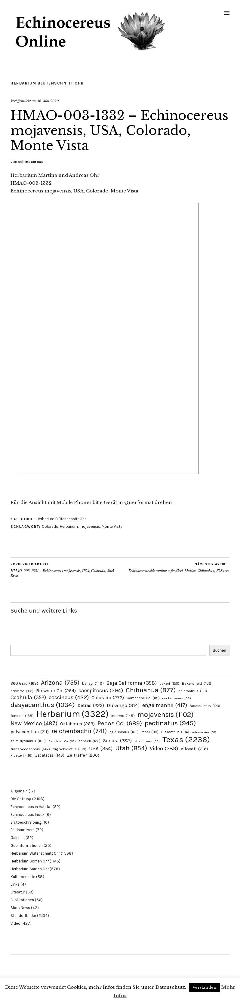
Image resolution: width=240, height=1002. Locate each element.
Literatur (18, 892)
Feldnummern (23, 830)
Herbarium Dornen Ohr (30, 861)
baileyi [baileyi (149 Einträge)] (93, 683)
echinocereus (30, 161)
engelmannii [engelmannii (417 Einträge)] (164, 705)
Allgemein (19, 791)
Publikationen (22, 900)
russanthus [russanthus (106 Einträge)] (175, 732)
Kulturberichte (23, 876)
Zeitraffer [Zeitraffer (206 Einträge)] (83, 755)
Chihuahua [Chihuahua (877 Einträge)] (151, 690)
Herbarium (69, 526)
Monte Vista (112, 526)
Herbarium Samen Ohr (30, 869)
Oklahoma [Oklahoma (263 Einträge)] (77, 724)
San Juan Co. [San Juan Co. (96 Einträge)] (62, 741)
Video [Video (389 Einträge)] (164, 748)
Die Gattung (21, 799)
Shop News (20, 907)
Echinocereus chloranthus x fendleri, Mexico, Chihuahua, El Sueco (178, 567)
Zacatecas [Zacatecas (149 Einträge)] (49, 755)
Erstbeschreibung (26, 822)
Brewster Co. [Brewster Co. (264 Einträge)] (56, 690)
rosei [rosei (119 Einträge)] (149, 732)
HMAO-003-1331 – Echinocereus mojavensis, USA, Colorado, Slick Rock (65, 570)
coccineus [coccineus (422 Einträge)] (69, 697)
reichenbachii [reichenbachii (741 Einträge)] (79, 731)
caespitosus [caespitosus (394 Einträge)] (100, 690)
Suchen (219, 650)
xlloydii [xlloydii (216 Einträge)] (194, 749)
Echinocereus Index (28, 814)
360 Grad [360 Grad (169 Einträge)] (24, 683)
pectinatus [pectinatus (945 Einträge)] (170, 723)
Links (15, 884)
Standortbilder (23, 915)
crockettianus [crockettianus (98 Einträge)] (176, 698)
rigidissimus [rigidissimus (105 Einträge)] (124, 732)
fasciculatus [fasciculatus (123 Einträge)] (205, 706)
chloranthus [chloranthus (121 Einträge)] (192, 691)
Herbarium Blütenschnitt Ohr (47, 83)
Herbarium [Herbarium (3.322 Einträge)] (72, 714)
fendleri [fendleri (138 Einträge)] (22, 715)
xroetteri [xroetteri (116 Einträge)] (21, 755)
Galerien (18, 837)
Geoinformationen (27, 845)
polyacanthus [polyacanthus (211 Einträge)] (30, 731)
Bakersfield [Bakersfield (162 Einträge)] (197, 683)
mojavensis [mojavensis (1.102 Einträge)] (165, 714)
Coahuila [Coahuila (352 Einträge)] (28, 697)
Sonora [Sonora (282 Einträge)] (117, 740)
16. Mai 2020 (48, 101)
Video (15, 923)
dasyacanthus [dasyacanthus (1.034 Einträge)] (43, 705)
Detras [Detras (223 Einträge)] (91, 705)
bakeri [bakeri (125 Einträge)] (169, 683)
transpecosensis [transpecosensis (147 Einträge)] (30, 749)
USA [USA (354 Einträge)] (100, 748)
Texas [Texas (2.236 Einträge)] (186, 739)
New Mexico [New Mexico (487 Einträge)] (34, 723)
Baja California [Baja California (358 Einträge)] (131, 683)
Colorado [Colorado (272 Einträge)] (107, 697)
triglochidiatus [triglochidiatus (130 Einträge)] (69, 749)
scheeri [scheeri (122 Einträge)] (89, 741)
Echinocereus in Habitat (31, 806)
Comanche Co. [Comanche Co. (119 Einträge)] (143, 698)
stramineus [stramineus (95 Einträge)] (147, 741)
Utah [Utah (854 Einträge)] (131, 748)
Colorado (50, 526)
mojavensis (89, 526)
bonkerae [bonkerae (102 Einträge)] (22, 691)
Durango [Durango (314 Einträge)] (123, 705)
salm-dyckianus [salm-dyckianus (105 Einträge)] (28, 741)
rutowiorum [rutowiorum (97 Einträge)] (204, 732)
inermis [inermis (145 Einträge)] (123, 715)
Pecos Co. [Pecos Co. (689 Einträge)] (119, 723)
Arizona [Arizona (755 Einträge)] (60, 682)
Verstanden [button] (204, 987)
